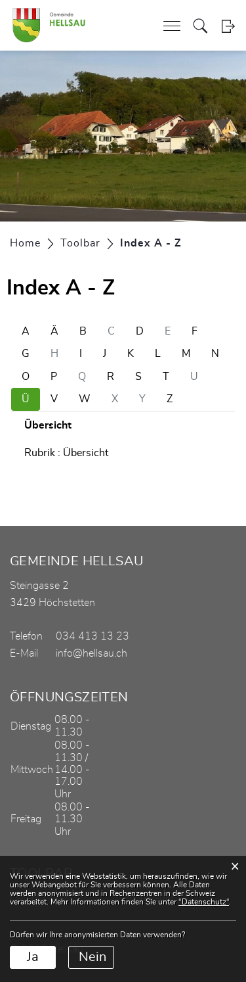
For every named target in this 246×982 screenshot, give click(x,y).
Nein (92, 957)
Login (228, 26)
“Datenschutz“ (203, 902)
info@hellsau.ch (91, 653)
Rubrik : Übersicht (66, 453)
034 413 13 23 (92, 636)
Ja (33, 957)
